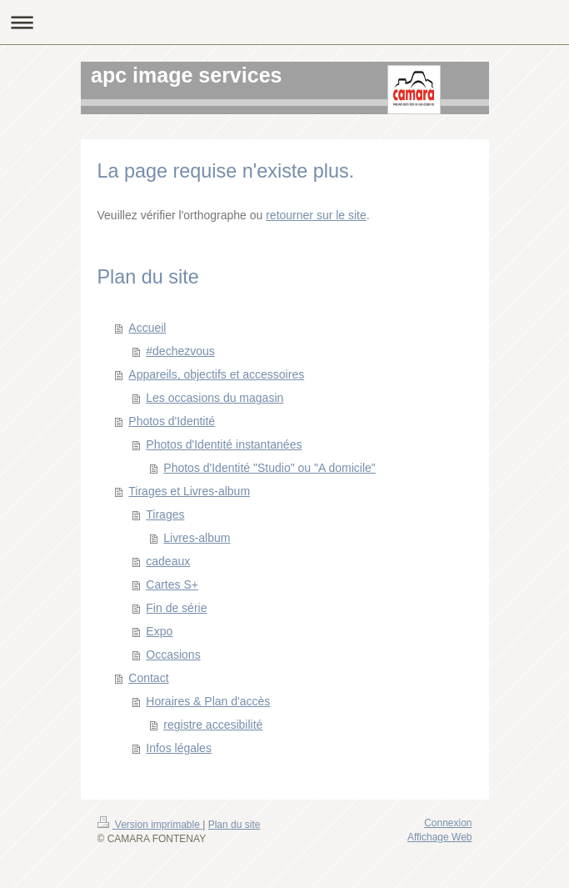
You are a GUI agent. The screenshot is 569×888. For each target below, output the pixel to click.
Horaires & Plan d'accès (208, 701)
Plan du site (234, 824)
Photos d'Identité (171, 421)
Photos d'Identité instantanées (224, 444)
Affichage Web (439, 837)
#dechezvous (180, 351)
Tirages (165, 514)
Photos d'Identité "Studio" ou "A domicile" (269, 467)
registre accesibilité (212, 724)
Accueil (147, 327)
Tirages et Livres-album (189, 491)
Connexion (448, 823)
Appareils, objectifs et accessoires (216, 374)
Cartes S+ (172, 584)
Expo (159, 631)
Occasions (173, 654)
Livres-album (196, 537)
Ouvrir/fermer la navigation (284, 22)
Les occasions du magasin (214, 397)
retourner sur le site (316, 215)
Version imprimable (150, 824)
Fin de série (176, 608)
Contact (148, 678)
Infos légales (179, 748)
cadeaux (168, 561)
